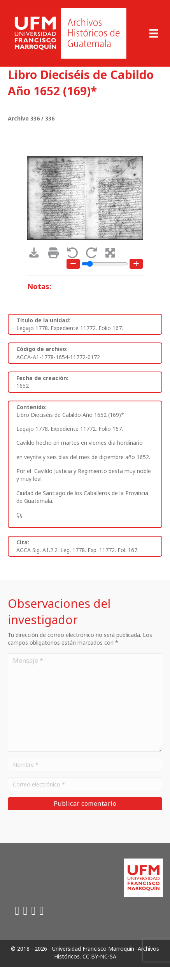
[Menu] (153, 33)
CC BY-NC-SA (99, 956)
